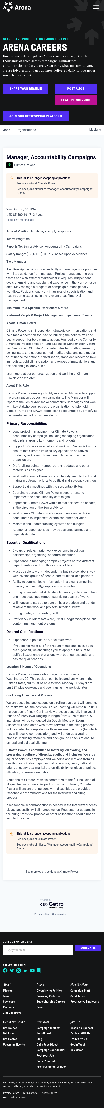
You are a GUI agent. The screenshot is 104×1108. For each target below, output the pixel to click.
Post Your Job (45, 1055)
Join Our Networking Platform (35, 116)
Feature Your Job (75, 100)
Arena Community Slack (51, 1066)
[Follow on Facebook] (5, 970)
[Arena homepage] (17, 7)
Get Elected (10, 1039)
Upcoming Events (14, 1044)
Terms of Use (30, 1092)
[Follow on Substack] (39, 970)
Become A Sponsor (81, 1028)
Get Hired (9, 1033)
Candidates (77, 996)
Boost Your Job (46, 1061)
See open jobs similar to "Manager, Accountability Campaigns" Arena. (55, 190)
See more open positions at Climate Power (52, 871)
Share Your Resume (25, 89)
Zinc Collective (12, 1012)
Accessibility (49, 1092)
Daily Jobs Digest (47, 1044)
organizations (26, 130)
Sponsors (9, 1001)
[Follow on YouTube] (32, 970)
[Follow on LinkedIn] (25, 970)
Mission (8, 990)
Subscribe (88, 947)
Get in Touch (78, 1044)
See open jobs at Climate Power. (36, 183)
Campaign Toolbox (48, 1028)
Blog (39, 1039)
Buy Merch (76, 1050)
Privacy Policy (11, 1092)
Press (40, 1007)
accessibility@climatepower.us (38, 810)
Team (6, 996)
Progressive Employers (84, 1001)
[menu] (96, 7)
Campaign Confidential (51, 1050)
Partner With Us (80, 1033)
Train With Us (78, 1039)
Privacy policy (41, 914)
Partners (8, 1007)
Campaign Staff (80, 990)
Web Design (10, 1097)
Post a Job (76, 89)
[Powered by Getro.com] (52, 904)
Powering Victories (48, 996)
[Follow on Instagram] (18, 970)
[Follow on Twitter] (12, 970)
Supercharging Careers (51, 1001)
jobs (6, 130)
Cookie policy (59, 914)
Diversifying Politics (49, 990)
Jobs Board (44, 1033)
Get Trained (10, 1028)
